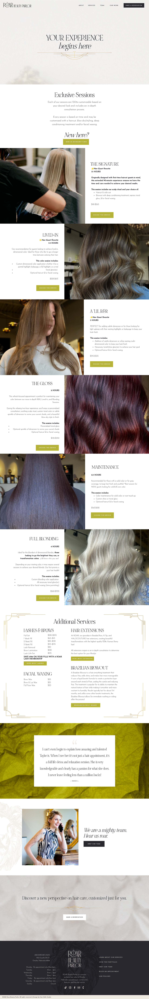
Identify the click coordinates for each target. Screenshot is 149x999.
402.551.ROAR (39, 955)
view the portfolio (108, 962)
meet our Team (105, 967)
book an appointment (109, 971)
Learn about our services (111, 957)
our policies (104, 976)
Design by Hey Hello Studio (42, 997)
